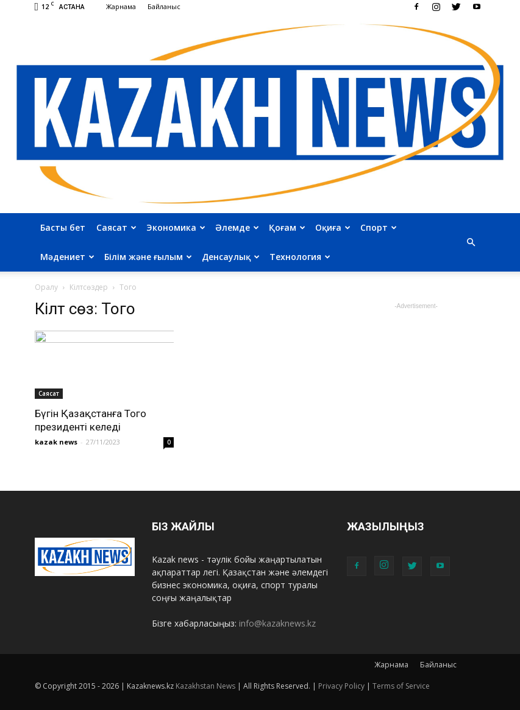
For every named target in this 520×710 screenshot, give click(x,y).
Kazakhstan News (205, 686)
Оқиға (333, 227)
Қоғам (287, 227)
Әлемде (237, 227)
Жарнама (121, 6)
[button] (471, 242)
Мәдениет (67, 256)
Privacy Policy (341, 686)
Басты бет (62, 227)
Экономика (175, 227)
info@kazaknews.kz (277, 623)
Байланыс (164, 6)
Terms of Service (401, 686)
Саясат (116, 227)
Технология (299, 256)
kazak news (56, 441)
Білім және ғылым (148, 256)
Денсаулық (231, 256)
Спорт (378, 227)
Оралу (46, 287)
